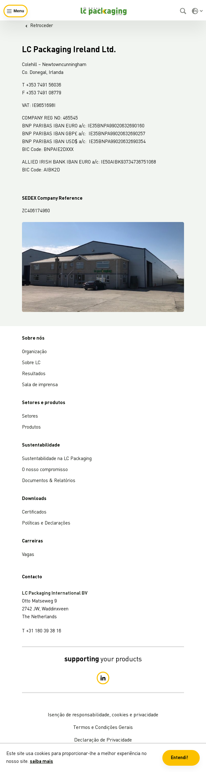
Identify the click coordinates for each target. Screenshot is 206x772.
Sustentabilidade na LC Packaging (57, 459)
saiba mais (41, 761)
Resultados (34, 374)
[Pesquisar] (184, 11)
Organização (34, 352)
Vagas (28, 555)
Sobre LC (31, 363)
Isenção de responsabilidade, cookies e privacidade (103, 715)
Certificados (34, 512)
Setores (30, 416)
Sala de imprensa (40, 385)
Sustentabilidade (41, 445)
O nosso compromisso (45, 470)
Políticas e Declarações (46, 523)
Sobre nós (33, 338)
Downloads (34, 499)
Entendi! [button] (179, 758)
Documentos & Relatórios (48, 481)
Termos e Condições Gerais (103, 727)
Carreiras (32, 541)
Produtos (31, 427)
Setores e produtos (43, 403)
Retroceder (39, 26)
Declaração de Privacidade (103, 740)
